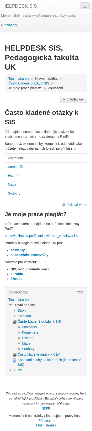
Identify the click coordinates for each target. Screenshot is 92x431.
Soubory (14, 193)
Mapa (12, 184)
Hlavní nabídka (46, 78)
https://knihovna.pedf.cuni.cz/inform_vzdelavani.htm (43, 236)
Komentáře (16, 167)
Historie (13, 176)
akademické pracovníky (29, 255)
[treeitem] (46, 299)
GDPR (46, 408)
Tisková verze (77, 205)
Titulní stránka (18, 299)
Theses (16, 279)
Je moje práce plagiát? (25, 88)
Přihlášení (9, 25)
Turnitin (17, 274)
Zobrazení (55, 88)
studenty (18, 250)
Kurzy (17, 370)
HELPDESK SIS (19, 6)
